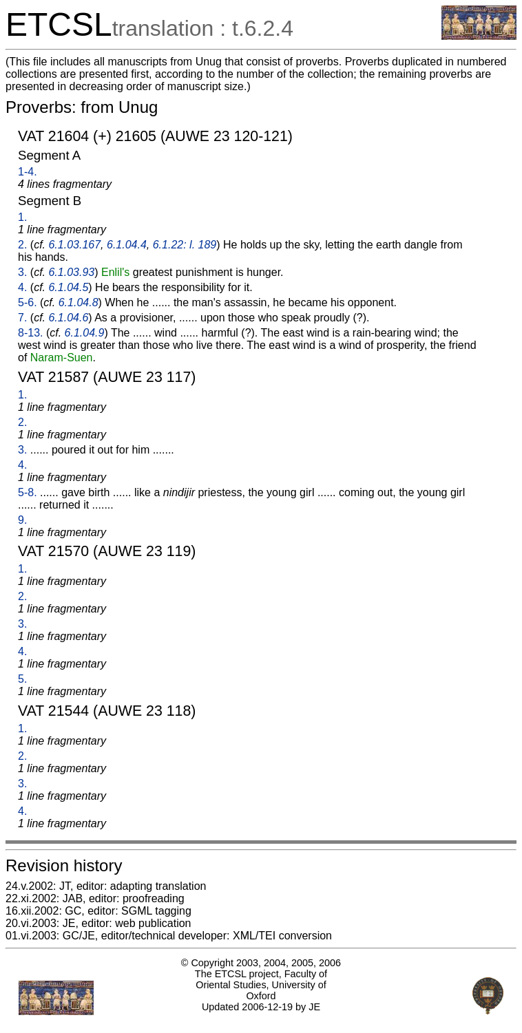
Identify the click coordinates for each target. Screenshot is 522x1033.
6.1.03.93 (71, 272)
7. (22, 317)
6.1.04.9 (85, 333)
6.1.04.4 (127, 245)
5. (22, 679)
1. (22, 217)
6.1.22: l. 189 (185, 245)
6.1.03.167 (74, 245)
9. (22, 520)
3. (22, 272)
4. (22, 287)
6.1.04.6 (68, 317)
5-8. (27, 492)
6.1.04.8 (78, 302)
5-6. (27, 302)
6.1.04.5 (68, 287)
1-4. (27, 172)
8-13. (30, 333)
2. (22, 245)
